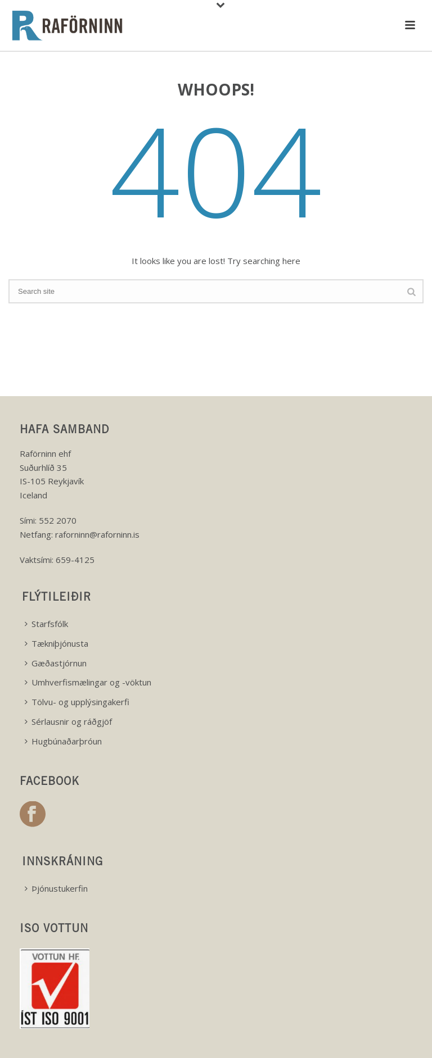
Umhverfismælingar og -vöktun (88, 682)
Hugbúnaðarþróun (63, 741)
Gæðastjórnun (56, 663)
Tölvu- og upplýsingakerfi (77, 701)
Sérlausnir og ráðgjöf (68, 721)
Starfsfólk (46, 623)
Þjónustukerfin (56, 888)
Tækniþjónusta (56, 643)
